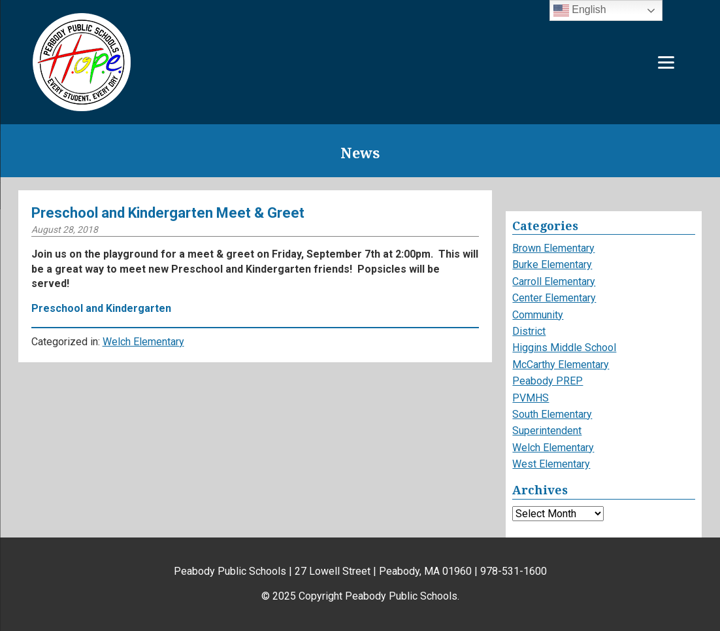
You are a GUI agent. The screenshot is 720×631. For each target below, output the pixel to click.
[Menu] (666, 62)
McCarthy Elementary (560, 364)
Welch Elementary (143, 341)
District (529, 331)
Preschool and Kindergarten (101, 308)
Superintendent (546, 430)
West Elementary (551, 464)
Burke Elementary (552, 264)
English (579, 10)
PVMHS (530, 398)
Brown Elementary (553, 248)
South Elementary (552, 414)
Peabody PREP (547, 381)
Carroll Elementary (553, 281)
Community (537, 315)
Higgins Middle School (564, 347)
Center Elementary (554, 298)
